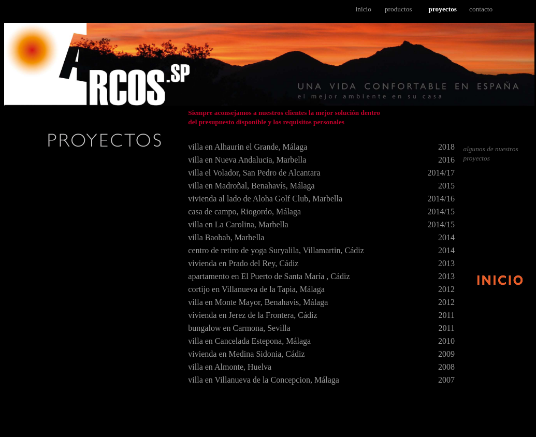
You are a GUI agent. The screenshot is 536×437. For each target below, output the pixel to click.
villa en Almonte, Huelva (229, 366)
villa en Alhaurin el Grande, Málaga (247, 146)
